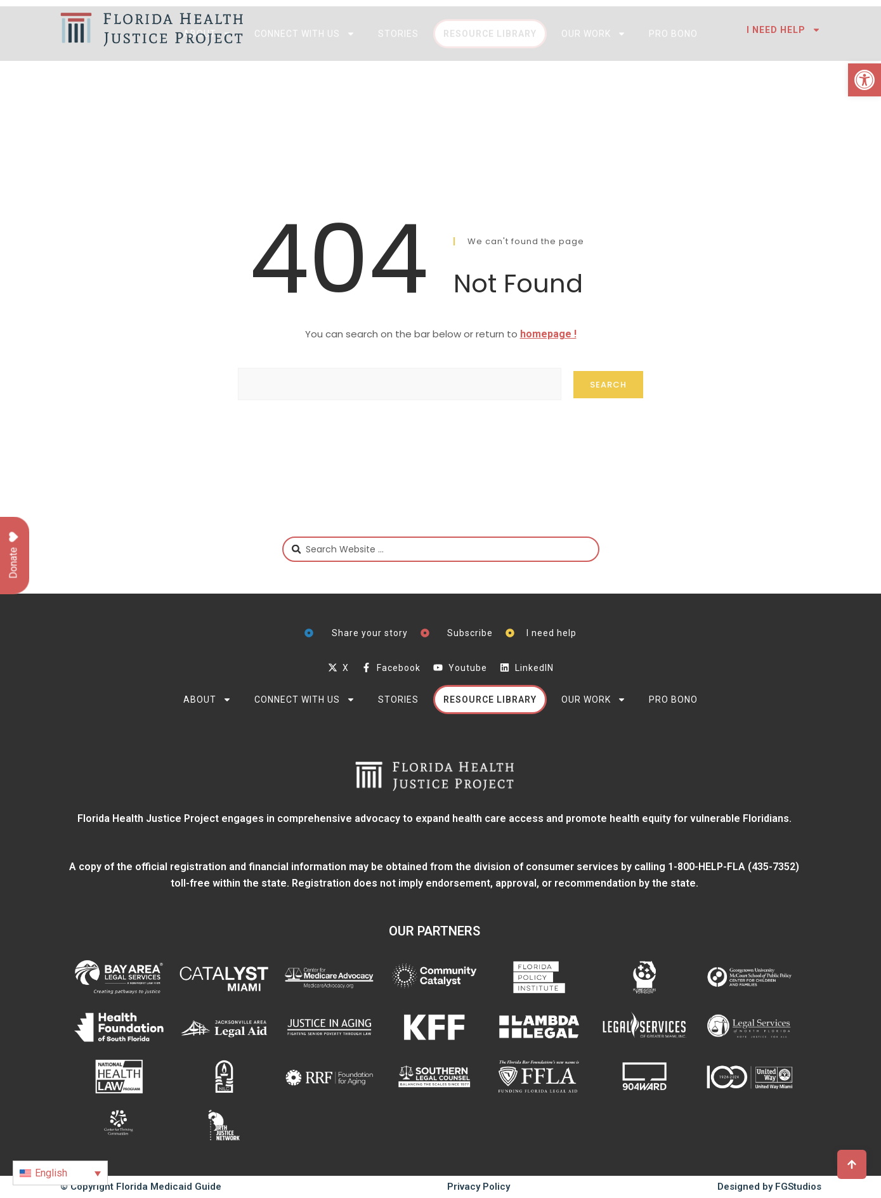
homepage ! (548, 334)
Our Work (593, 80)
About (207, 80)
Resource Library (490, 80)
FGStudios (798, 1186)
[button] (864, 79)
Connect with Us (304, 80)
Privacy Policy (478, 1186)
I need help (784, 30)
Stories (398, 80)
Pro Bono (673, 80)
